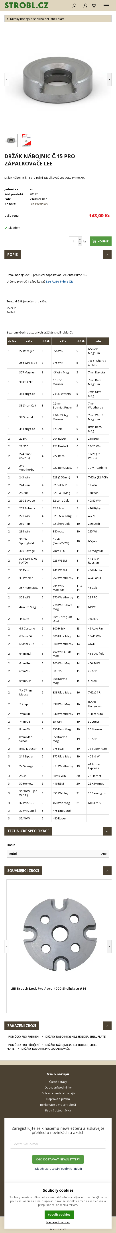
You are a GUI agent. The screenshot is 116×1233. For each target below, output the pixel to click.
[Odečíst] (80, 244)
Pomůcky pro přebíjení (23, 1036)
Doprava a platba (58, 1099)
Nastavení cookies (58, 1222)
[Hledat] (74, 5)
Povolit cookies (59, 1214)
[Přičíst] (80, 239)
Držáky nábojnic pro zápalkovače (46, 1049)
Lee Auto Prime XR (59, 281)
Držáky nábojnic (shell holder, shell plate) (75, 1036)
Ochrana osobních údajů (58, 1093)
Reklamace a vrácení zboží (58, 1105)
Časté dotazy (58, 1082)
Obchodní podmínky (58, 1087)
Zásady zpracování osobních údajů (58, 1169)
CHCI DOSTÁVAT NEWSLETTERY (58, 1159)
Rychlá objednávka (58, 1110)
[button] (13, 80)
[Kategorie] (106, 5)
